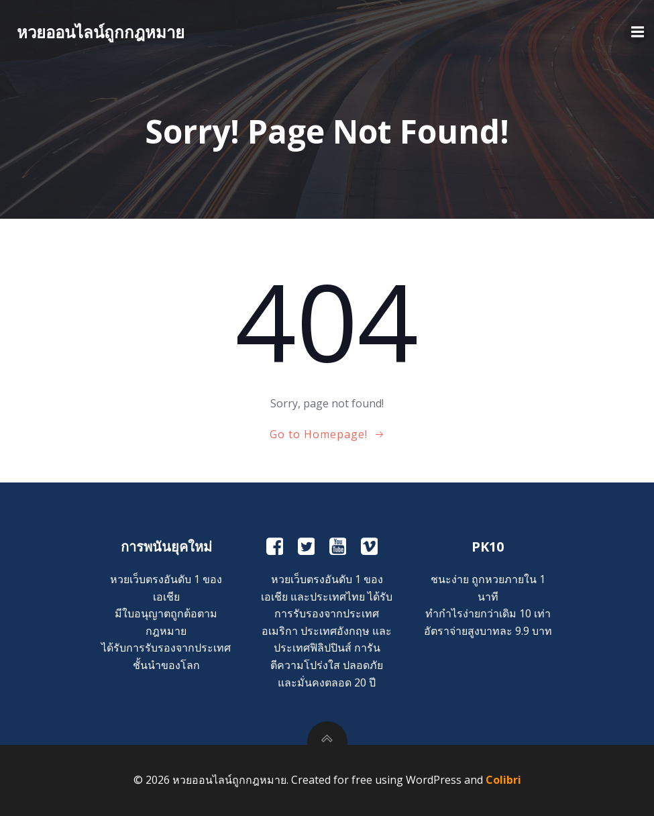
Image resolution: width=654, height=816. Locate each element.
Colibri (503, 779)
